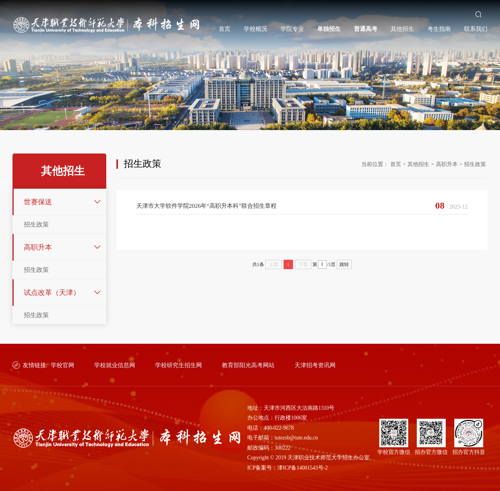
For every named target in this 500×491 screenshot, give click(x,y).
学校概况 (255, 28)
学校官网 (62, 365)
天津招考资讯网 (315, 365)
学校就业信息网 (114, 365)
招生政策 (36, 224)
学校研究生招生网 (178, 365)
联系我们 (476, 28)
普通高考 (365, 28)
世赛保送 (38, 202)
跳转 (344, 264)
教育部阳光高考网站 (248, 365)
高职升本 (38, 247)
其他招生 (402, 28)
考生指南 (439, 28)
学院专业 (292, 28)
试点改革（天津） (52, 292)
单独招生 (329, 28)
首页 (224, 28)
